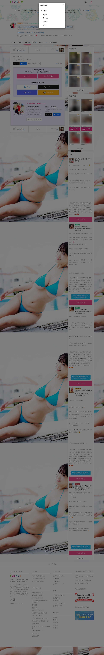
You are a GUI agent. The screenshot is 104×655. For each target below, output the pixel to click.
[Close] (63, 5)
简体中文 (45, 18)
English (45, 14)
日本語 (44, 11)
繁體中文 (45, 21)
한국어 (44, 25)
